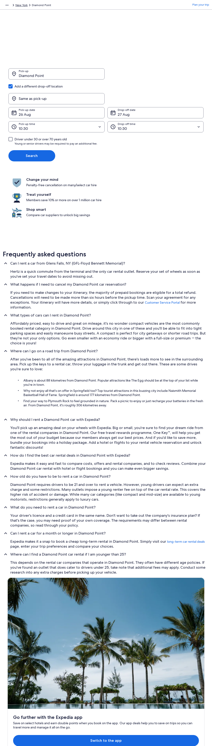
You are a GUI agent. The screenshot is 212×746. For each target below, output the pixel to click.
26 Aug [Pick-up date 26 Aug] (25, 92)
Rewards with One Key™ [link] (74, 690)
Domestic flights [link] (69, 660)
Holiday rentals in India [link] (73, 645)
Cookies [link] (115, 638)
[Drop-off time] (155, 104)
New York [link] (80, 6)
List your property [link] (18, 645)
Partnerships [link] (15, 653)
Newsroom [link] (14, 660)
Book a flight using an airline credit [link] (183, 656)
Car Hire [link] (29, 6)
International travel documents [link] (181, 664)
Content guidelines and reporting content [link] (131, 669)
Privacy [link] (114, 630)
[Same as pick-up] (155, 76)
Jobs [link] (10, 638)
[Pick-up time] (56, 104)
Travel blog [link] (66, 682)
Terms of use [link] (118, 645)
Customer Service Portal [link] (162, 257)
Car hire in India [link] (69, 668)
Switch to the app (97, 582)
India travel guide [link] (70, 630)
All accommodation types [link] (75, 675)
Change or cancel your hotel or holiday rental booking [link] (181, 639)
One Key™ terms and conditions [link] (130, 653)
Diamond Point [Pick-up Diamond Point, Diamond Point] (31, 78)
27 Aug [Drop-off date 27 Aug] (124, 92)
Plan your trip (200, 6)
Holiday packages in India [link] (75, 653)
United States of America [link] (54, 6)
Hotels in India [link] (68, 638)
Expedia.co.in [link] (11, 6)
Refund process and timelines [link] (181, 649)
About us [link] (13, 630)
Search (32, 133)
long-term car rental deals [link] (186, 496)
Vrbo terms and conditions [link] (127, 660)
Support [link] (167, 630)
